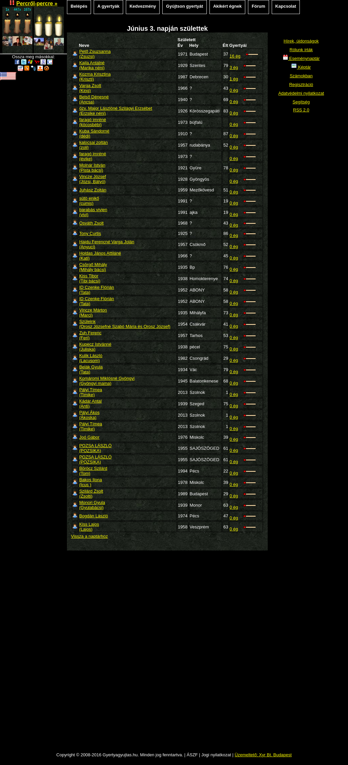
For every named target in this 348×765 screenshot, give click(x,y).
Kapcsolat (285, 6)
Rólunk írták (301, 49)
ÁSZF (192, 754)
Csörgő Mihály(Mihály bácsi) (93, 267)
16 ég (235, 56)
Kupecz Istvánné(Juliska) (95, 347)
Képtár (301, 67)
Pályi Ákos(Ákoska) (89, 415)
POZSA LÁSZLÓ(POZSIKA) (95, 448)
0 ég (234, 90)
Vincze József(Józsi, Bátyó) (92, 179)
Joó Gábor (89, 437)
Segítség (301, 101)
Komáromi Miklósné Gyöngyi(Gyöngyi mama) (107, 381)
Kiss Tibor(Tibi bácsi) (89, 278)
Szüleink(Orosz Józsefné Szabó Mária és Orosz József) (124, 324)
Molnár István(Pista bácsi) (92, 168)
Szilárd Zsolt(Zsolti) (91, 494)
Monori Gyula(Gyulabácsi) (92, 505)
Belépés (79, 6)
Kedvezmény (142, 6)
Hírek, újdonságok (301, 41)
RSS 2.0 (301, 109)
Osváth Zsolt (91, 223)
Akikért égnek (227, 6)
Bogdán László (93, 515)
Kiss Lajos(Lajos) (89, 527)
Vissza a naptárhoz (89, 536)
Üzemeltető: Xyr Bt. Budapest (263, 754)
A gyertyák (108, 6)
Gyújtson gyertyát (184, 6)
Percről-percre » (37, 3)
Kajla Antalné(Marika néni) (92, 65)
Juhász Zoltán (92, 189)
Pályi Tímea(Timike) (90, 392)
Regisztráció (301, 84)
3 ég (234, 67)
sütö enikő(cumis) (89, 201)
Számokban (301, 75)
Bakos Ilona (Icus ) (90, 482)
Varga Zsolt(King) (90, 88)
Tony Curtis (90, 233)
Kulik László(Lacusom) (90, 358)
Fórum (258, 6)
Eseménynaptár (301, 58)
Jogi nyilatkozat (216, 754)
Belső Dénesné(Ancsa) (94, 99)
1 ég (234, 78)
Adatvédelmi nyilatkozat (301, 93)
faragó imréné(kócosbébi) (92, 122)
